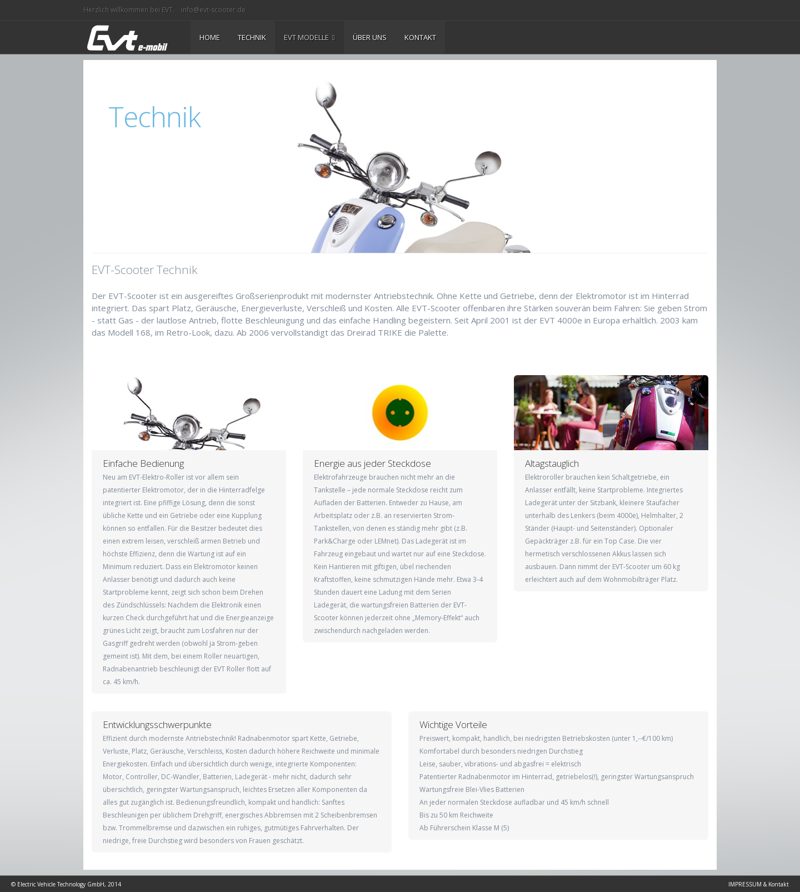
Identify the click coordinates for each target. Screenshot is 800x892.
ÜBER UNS (370, 37)
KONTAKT (420, 37)
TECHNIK (252, 37)
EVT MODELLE (309, 37)
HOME (209, 37)
